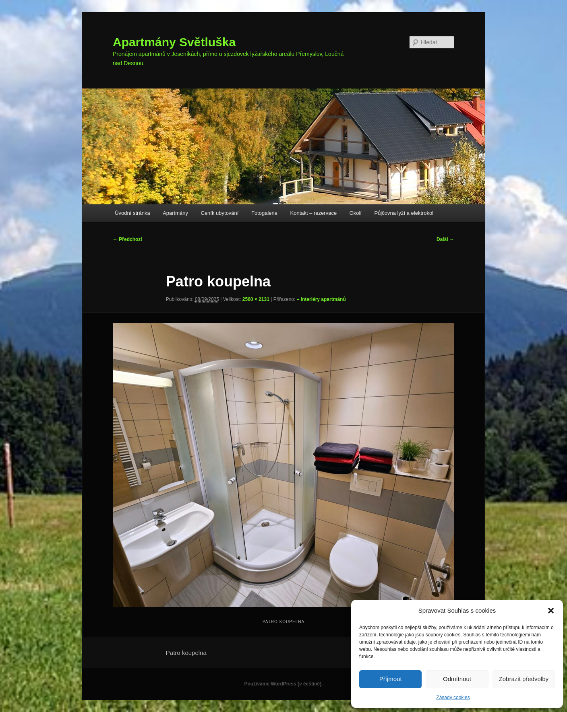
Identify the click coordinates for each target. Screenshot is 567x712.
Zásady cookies (453, 697)
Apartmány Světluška (174, 42)
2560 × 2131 (255, 299)
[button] (551, 611)
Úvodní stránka (132, 213)
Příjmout (390, 678)
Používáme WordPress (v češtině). (283, 684)
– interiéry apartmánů (321, 299)
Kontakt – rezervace (313, 213)
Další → (445, 239)
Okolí (356, 213)
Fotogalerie (264, 213)
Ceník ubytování (220, 213)
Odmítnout (457, 678)
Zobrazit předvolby (523, 678)
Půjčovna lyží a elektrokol (403, 213)
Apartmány (175, 213)
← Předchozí (127, 239)
